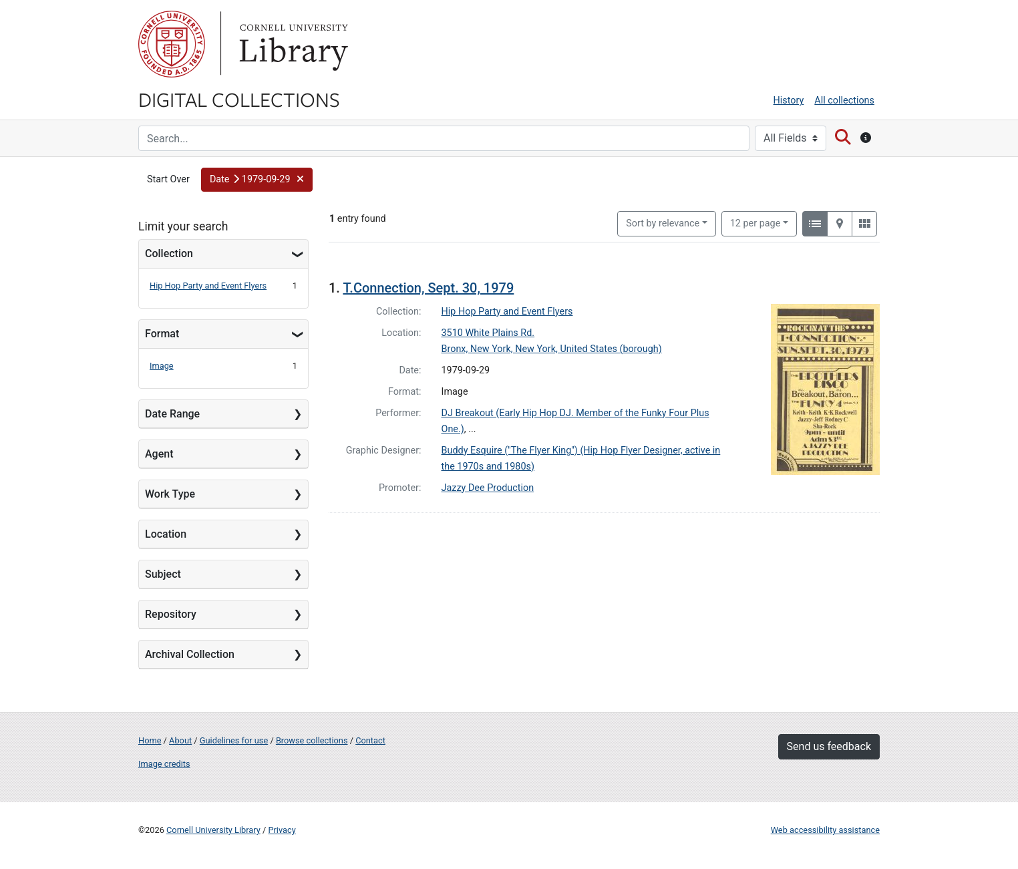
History (789, 100)
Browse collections (312, 740)
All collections (844, 100)
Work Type (170, 494)
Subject (163, 574)
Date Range (172, 413)
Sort (662, 223)
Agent (159, 454)
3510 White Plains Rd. (488, 333)
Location (165, 534)
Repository (170, 614)
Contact (370, 740)
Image (162, 366)
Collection (169, 253)
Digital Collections (239, 99)
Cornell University (171, 44)
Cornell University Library (213, 830)
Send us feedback (829, 746)
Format (162, 333)
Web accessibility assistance (825, 830)
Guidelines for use (234, 740)
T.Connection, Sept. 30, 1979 (428, 288)
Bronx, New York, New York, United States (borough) (552, 349)
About (180, 740)
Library (291, 44)
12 (755, 222)
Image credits (164, 764)
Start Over (168, 179)
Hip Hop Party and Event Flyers (208, 286)
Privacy (281, 830)
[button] (257, 180)
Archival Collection (189, 654)
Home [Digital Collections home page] (149, 740)
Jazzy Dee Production (488, 488)
